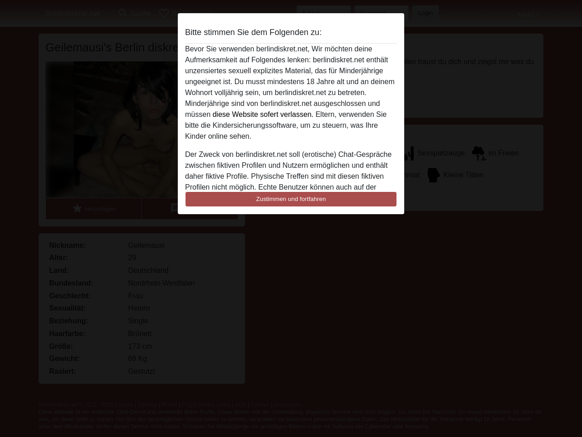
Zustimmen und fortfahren (291, 199)
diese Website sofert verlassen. (262, 114)
